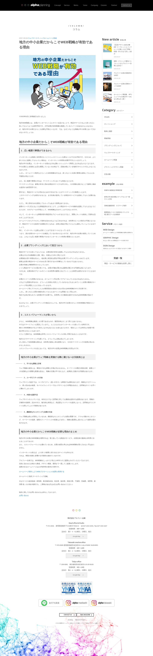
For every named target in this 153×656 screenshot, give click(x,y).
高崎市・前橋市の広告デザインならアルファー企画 (35, 5)
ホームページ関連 (50, 38)
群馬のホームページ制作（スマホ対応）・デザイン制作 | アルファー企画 (78, 623)
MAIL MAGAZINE (85, 615)
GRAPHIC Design (118, 239)
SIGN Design (118, 247)
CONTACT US (68, 615)
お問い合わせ (24, 495)
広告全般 (107, 175)
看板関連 (107, 139)
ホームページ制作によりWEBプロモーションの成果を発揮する (41, 471)
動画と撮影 (108, 131)
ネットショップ (109, 124)
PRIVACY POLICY (80, 620)
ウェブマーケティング (36, 38)
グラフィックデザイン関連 (113, 167)
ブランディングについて (113, 146)
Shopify (107, 117)
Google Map (76, 536)
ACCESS (70, 620)
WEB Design (118, 231)
